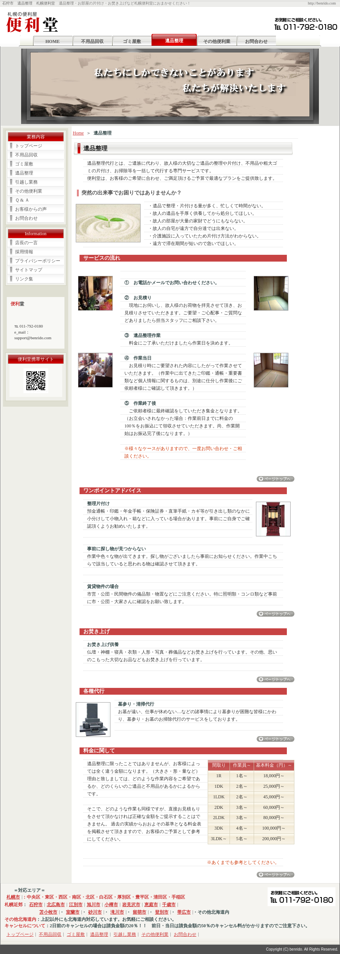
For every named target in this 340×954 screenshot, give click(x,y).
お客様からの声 (31, 209)
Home (78, 133)
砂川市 (95, 912)
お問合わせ (256, 41)
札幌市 (13, 897)
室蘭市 (73, 912)
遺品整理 (24, 173)
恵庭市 (151, 904)
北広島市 (56, 904)
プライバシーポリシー (37, 260)
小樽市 (111, 904)
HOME (53, 41)
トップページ (28, 146)
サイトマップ (28, 270)
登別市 (161, 912)
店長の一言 (26, 242)
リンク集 (24, 279)
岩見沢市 (131, 904)
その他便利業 (216, 41)
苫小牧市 (48, 912)
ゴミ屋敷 (132, 41)
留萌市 (139, 912)
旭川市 (93, 904)
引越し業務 (26, 182)
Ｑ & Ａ (22, 200)
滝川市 (117, 912)
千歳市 (169, 904)
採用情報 (24, 251)
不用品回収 (92, 41)
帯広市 (184, 912)
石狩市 (36, 904)
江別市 (76, 904)
